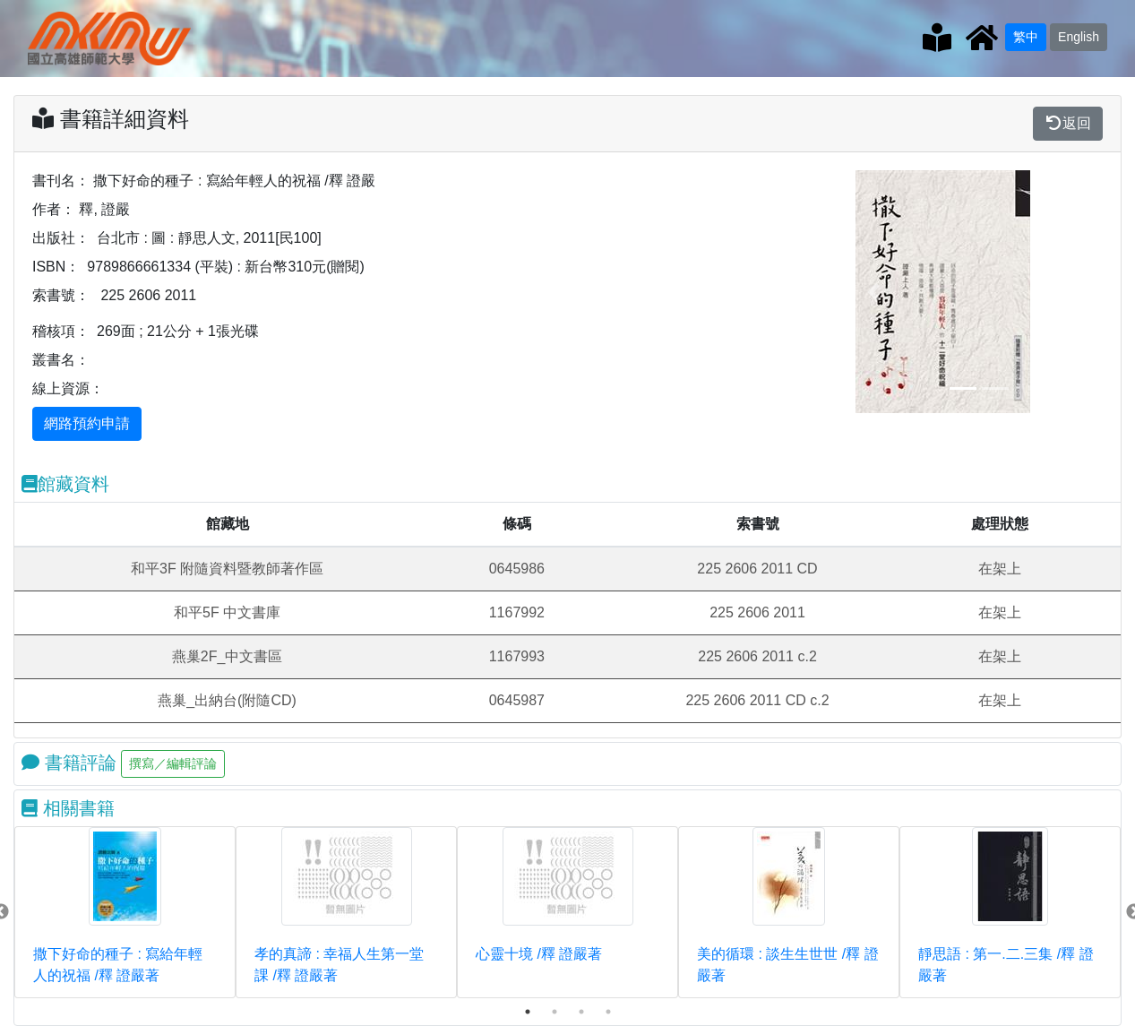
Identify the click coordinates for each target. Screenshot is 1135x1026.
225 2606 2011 (148, 295)
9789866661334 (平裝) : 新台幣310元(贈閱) (225, 266)
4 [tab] (608, 1012)
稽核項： (61, 331)
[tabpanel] (125, 912)
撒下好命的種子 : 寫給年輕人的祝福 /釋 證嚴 (234, 180)
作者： (53, 209)
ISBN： (56, 266)
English (1078, 37)
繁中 (1025, 37)
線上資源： (68, 388)
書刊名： (61, 180)
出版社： (61, 238)
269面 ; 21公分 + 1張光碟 (178, 331)
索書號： (61, 295)
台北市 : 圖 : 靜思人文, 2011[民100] (209, 238)
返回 (1068, 123)
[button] (874, 291)
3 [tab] (581, 1012)
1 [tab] (528, 1012)
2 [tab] (554, 1012)
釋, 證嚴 (104, 209)
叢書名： (61, 359)
